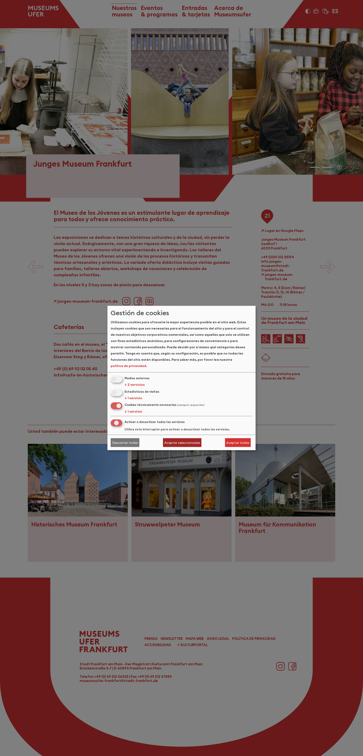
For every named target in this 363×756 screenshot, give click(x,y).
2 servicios (135, 384)
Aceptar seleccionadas (182, 442)
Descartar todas (125, 442)
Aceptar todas (237, 442)
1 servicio (133, 397)
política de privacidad (128, 366)
